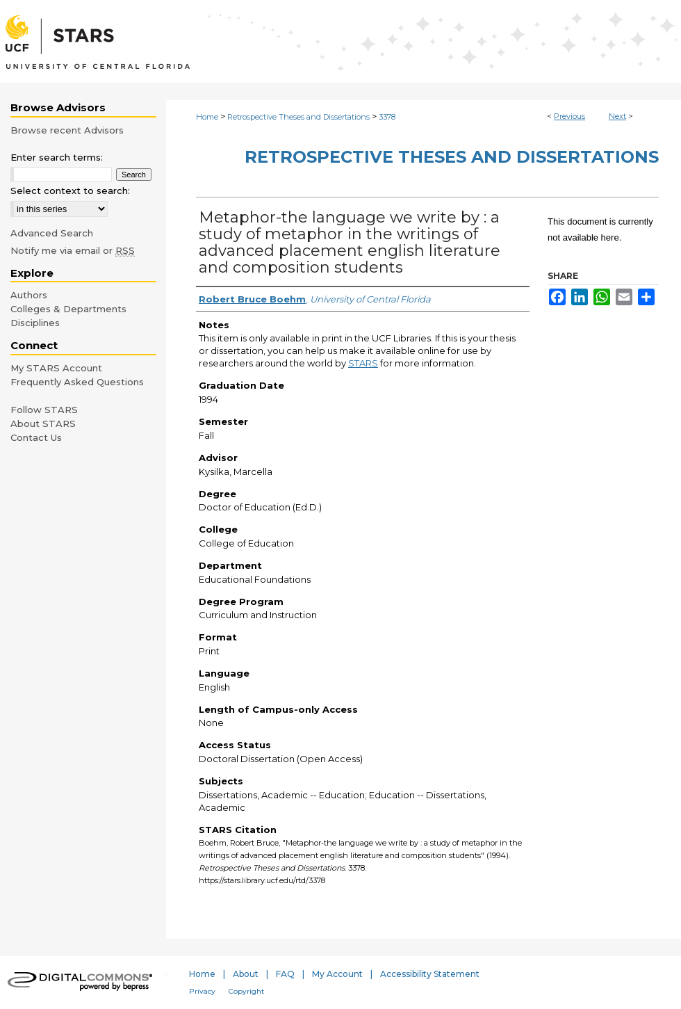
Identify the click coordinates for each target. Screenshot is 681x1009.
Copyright (246, 991)
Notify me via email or (72, 250)
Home (207, 117)
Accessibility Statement (429, 974)
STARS (363, 363)
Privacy (202, 991)
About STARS (43, 423)
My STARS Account (56, 367)
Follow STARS (44, 409)
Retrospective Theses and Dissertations (298, 117)
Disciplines (35, 322)
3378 (387, 117)
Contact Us (36, 437)
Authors (28, 294)
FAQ (285, 974)
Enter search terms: (56, 157)
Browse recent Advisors (67, 130)
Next (617, 116)
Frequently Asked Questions (77, 381)
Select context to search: (70, 190)
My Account (337, 974)
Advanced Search (51, 233)
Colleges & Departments (68, 308)
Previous (569, 116)
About (246, 974)
